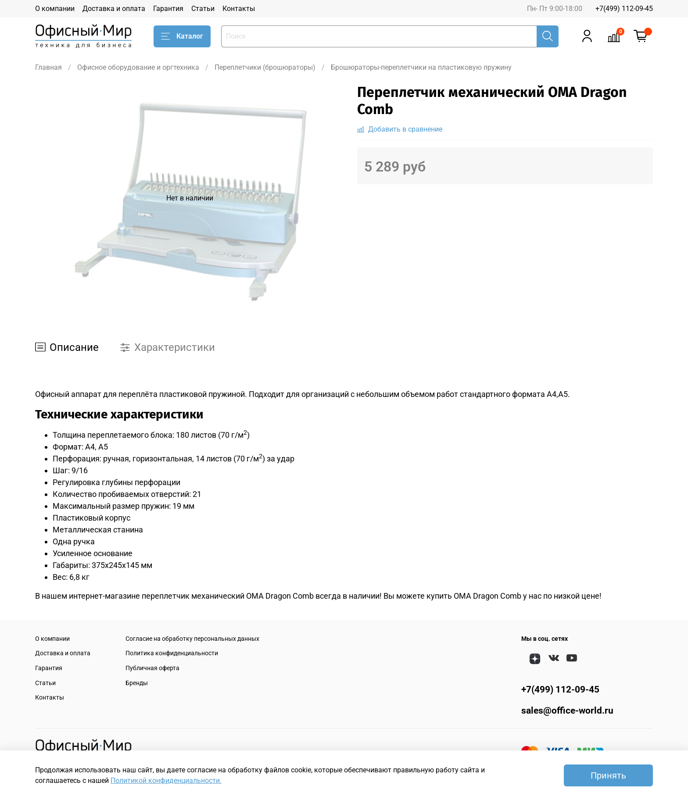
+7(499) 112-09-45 (624, 8)
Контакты (238, 8)
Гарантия (168, 8)
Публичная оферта (152, 668)
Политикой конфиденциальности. (166, 780)
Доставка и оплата (113, 8)
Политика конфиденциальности (171, 653)
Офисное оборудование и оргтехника (138, 67)
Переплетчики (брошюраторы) (265, 67)
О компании (55, 8)
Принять (608, 775)
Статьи (203, 8)
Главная (48, 67)
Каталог (182, 36)
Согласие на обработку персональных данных (192, 639)
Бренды (136, 683)
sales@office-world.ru (567, 710)
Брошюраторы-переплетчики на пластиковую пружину (421, 67)
